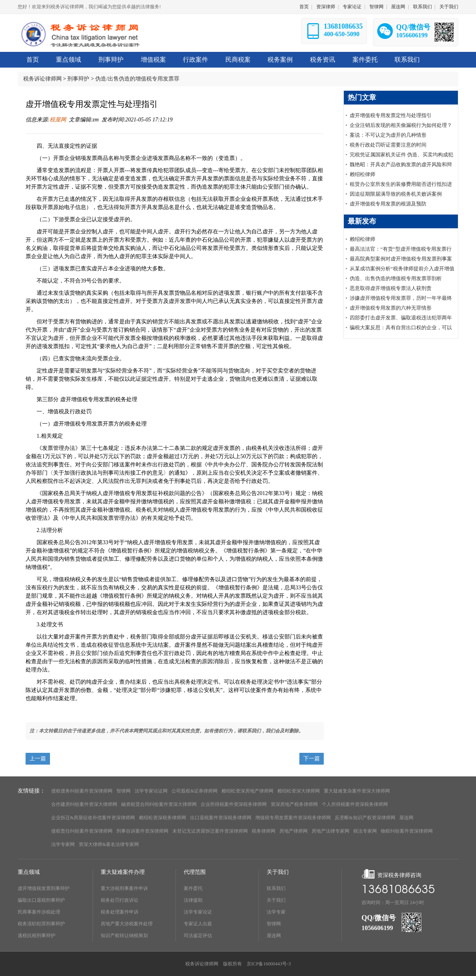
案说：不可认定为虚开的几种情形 (388, 135)
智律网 (376, 6)
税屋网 (58, 120)
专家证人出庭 (198, 923)
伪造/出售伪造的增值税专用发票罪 (137, 79)
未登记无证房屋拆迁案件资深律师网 (210, 831)
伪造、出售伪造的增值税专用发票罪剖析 (396, 278)
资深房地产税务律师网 (294, 804)
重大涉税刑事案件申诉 (124, 888)
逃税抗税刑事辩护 (36, 935)
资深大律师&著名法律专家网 (109, 844)
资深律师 (325, 6)
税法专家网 (365, 831)
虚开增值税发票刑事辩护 (44, 888)
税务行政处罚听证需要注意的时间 (388, 145)
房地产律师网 (293, 831)
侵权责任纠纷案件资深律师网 (82, 831)
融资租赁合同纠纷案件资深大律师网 (159, 804)
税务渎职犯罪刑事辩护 (41, 923)
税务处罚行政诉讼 (119, 900)
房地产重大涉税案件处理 (127, 923)
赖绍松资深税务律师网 (162, 817)
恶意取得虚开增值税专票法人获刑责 (391, 288)
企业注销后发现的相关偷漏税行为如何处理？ (401, 125)
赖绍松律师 (362, 174)
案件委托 (193, 888)
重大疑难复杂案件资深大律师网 (357, 791)
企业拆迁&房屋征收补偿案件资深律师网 (93, 817)
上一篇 (38, 758)
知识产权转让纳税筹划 (124, 935)
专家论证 (352, 6)
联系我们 (422, 6)
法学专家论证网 (151, 791)
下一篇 (311, 758)
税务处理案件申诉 (119, 912)
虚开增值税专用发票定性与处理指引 (391, 115)
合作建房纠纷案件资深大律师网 (84, 804)
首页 (304, 6)
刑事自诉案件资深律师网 (142, 831)
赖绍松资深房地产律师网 (247, 791)
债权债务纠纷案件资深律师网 (82, 791)
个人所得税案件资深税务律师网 (355, 804)
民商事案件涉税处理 (39, 912)
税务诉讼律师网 (42, 79)
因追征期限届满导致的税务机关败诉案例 (396, 194)
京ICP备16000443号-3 (269, 964)
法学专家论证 (198, 912)
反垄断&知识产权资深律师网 (365, 817)
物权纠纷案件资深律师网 (407, 831)
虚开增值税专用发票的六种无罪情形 (391, 308)
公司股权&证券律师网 (195, 791)
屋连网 (398, 6)
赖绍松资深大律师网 (298, 791)
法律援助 (193, 900)
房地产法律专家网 (330, 831)
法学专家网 (63, 844)
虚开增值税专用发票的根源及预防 (388, 204)
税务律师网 (263, 831)
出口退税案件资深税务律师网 (220, 817)
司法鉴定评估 (198, 935)
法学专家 (276, 912)
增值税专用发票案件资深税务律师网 (293, 817)
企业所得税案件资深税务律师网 (234, 804)
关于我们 (448, 6)
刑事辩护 (78, 79)
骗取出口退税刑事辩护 (41, 900)
